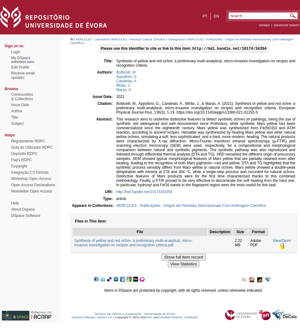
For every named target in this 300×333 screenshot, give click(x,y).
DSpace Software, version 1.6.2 (93, 318)
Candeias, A (126, 81)
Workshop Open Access (31, 179)
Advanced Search (286, 25)
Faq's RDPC (21, 160)
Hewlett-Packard (170, 318)
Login (15, 52)
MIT (150, 318)
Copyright (19, 166)
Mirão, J (123, 86)
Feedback (191, 318)
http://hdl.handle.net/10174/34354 (144, 192)
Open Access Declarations (33, 185)
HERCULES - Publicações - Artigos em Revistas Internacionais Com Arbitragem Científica (191, 206)
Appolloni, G (126, 77)
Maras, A (123, 90)
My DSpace (21, 58)
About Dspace (23, 209)
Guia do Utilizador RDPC (32, 147)
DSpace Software (25, 215)
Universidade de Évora (159, 314)
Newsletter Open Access (31, 191)
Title (14, 117)
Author (16, 111)
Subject (17, 123)
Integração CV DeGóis (30, 172)
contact (264, 25)
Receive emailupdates (23, 75)
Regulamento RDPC (28, 141)
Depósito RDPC (24, 153)
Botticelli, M (125, 73)
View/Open (282, 241)
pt (204, 16)
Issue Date (20, 105)
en (216, 16)
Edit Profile (20, 67)
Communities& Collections (22, 96)
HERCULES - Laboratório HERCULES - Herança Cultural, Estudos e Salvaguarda (130, 39)
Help (15, 203)
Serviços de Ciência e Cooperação (118, 314)
